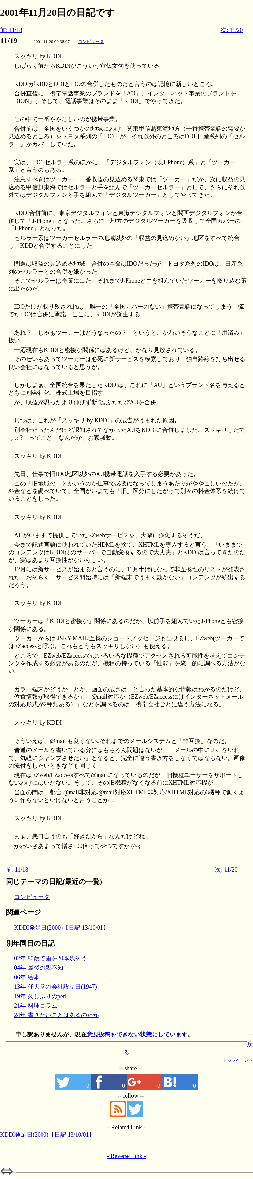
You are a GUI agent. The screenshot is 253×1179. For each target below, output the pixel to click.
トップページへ (238, 1060)
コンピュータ (91, 41)
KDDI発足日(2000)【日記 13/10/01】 (61, 927)
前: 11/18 (11, 30)
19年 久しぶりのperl (40, 996)
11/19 (8, 40)
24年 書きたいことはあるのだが (56, 1015)
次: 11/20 (231, 30)
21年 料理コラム (35, 1005)
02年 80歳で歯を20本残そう (50, 958)
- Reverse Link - (126, 1156)
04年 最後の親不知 (38, 967)
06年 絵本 (27, 977)
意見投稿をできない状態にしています (137, 1034)
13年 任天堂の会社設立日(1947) (55, 986)
